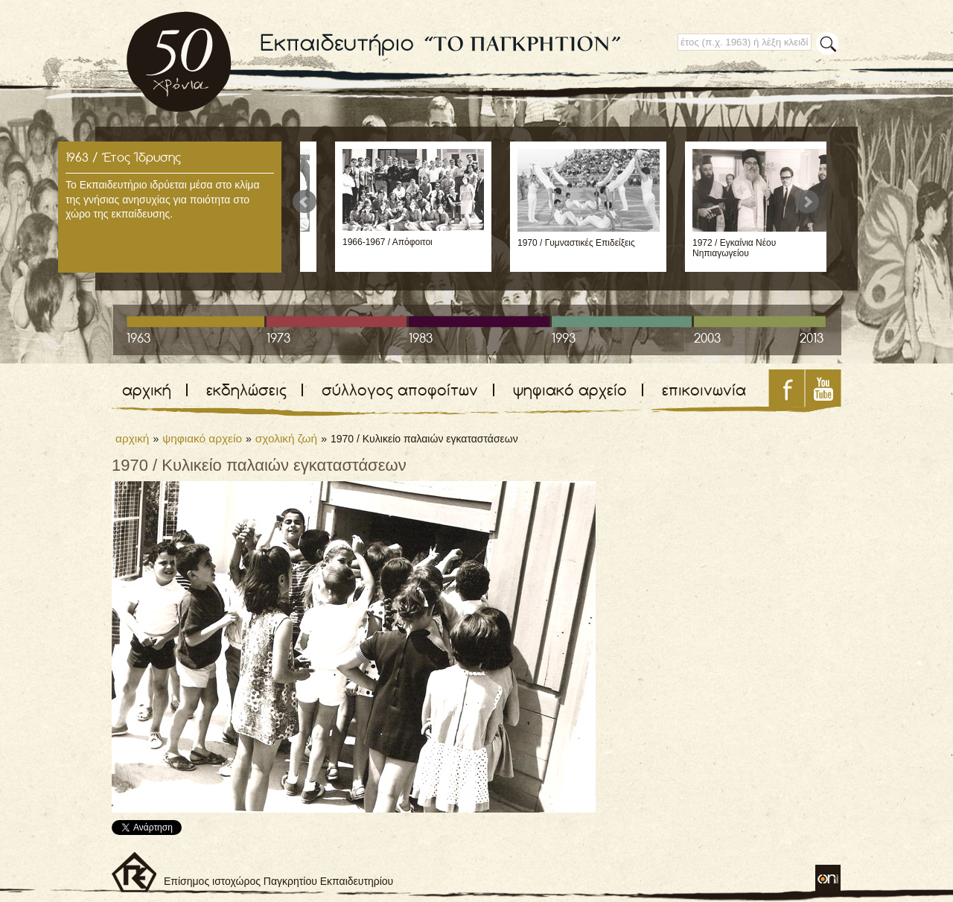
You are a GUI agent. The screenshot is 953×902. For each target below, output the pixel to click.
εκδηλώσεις (246, 390)
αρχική (146, 390)
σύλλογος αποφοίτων (400, 390)
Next (807, 202)
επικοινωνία (704, 390)
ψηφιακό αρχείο (570, 390)
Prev (304, 202)
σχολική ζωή (286, 438)
